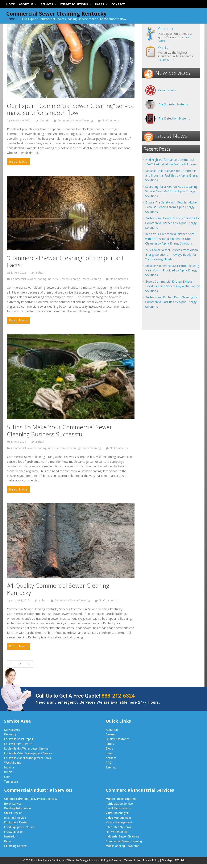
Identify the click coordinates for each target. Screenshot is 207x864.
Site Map (167, 860)
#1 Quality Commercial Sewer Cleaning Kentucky (58, 589)
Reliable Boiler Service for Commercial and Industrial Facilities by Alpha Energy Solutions (171, 175)
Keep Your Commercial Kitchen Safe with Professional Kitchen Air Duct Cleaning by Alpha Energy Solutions (169, 238)
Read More (18, 161)
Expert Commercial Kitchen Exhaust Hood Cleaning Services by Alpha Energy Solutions (172, 286)
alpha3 (44, 120)
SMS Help (180, 860)
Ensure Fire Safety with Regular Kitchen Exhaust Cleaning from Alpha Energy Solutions (171, 207)
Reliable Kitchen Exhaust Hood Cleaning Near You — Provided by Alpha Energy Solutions (172, 270)
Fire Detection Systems (174, 118)
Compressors (167, 90)
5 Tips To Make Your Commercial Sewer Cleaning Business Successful (59, 430)
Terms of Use (132, 860)
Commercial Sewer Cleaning (75, 120)
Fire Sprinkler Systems (173, 104)
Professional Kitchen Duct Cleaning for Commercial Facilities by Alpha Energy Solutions (171, 302)
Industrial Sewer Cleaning (63, 279)
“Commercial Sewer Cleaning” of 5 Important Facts (65, 261)
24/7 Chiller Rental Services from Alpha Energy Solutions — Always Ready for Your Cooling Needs (171, 254)
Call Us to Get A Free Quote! (85, 696)
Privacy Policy (151, 860)
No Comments (111, 120)
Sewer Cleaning (91, 279)
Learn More (166, 60)
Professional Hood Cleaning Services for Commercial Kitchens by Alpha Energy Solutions (172, 223)
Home (10, 19)
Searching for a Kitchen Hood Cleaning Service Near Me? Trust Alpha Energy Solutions (171, 191)
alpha (41, 600)
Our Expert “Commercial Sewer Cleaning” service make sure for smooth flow (70, 109)
